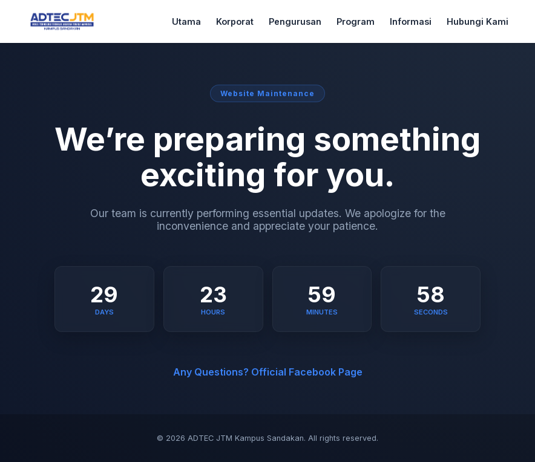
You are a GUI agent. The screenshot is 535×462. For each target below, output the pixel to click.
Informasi (411, 21)
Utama (186, 21)
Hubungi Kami (477, 21)
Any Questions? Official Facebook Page (268, 372)
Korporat (235, 21)
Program (355, 21)
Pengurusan (295, 21)
